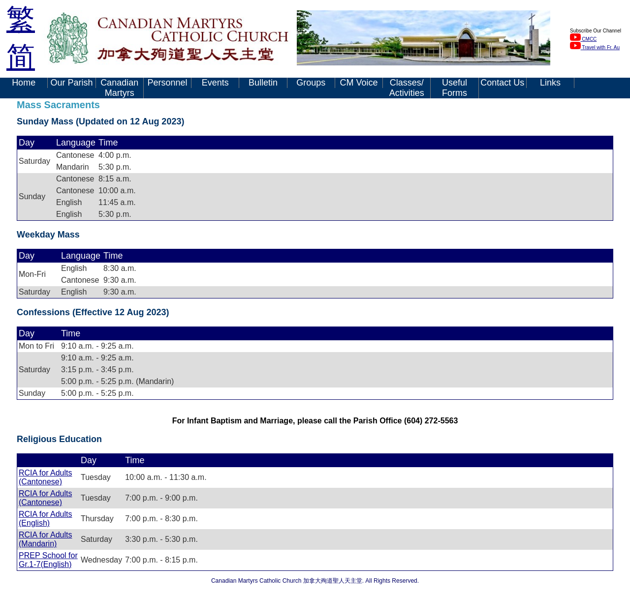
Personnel (167, 83)
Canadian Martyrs (119, 88)
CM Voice (359, 83)
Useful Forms (454, 88)
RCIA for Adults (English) (45, 518)
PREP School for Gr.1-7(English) (48, 559)
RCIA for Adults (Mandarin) (45, 539)
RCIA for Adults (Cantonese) (45, 477)
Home (23, 83)
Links (550, 83)
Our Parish (71, 83)
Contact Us (502, 83)
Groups (310, 83)
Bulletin (263, 83)
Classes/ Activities (406, 88)
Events (215, 83)
